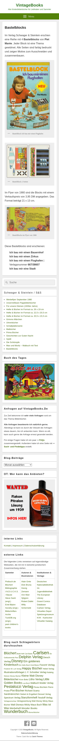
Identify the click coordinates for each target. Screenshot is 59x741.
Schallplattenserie (14, 326)
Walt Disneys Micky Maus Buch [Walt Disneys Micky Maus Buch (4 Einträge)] (26, 704)
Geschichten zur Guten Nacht (19, 336)
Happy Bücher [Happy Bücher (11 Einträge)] (32, 668)
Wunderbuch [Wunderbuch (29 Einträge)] (16, 711)
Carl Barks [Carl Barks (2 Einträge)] (29, 654)
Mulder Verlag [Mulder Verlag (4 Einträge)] (46, 683)
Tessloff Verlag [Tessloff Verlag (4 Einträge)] (45, 697)
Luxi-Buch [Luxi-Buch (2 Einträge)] (26, 683)
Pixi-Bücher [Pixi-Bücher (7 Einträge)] (17, 690)
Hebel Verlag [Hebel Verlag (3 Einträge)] (48, 669)
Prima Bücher (12, 332)
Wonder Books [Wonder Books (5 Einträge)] (29, 708)
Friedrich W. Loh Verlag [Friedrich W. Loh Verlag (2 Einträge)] (12, 669)
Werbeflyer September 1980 (19, 299)
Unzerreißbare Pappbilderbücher (21, 303)
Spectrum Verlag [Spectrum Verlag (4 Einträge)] (12, 697)
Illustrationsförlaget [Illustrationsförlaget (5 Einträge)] (14, 672)
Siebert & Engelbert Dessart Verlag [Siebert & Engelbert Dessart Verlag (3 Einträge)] (35, 694)
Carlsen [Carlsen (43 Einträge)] (41, 652)
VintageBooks (29, 5)
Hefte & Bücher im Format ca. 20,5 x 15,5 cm (26, 316)
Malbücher (11, 329)
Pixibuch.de (10, 581)
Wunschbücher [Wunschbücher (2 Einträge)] (33, 712)
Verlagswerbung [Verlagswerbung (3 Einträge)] (24, 701)
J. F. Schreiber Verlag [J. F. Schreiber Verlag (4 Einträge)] (35, 672)
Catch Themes (37, 736)
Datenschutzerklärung (34, 545)
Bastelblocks (12, 349)
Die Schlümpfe (13, 342)
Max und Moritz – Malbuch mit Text (22, 345)
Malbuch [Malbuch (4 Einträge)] (35, 683)
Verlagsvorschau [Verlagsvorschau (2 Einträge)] (10, 701)
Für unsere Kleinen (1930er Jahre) (22, 306)
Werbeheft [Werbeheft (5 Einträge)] (15, 708)
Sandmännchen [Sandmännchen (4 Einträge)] (12, 694)
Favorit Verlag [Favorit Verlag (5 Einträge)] (47, 664)
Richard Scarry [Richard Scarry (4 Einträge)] (32, 690)
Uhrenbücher (12, 322)
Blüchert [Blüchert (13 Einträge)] (10, 653)
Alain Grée (26, 581)
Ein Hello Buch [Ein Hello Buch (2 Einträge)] (24, 665)
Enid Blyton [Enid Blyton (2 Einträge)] (35, 665)
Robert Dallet (27, 601)
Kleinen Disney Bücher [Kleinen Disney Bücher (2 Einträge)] (12, 676)
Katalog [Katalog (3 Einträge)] (50, 672)
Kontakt (7, 545)
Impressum (18, 545)
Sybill (8, 339)
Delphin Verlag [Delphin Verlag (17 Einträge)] (31, 657)
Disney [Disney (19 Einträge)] (17, 661)
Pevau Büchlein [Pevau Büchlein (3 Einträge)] (40, 687)
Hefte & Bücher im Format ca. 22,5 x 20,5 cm (26, 312)
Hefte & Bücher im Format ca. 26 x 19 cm (25, 309)
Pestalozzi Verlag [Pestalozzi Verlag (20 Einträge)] (18, 686)
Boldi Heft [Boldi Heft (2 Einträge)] (20, 654)
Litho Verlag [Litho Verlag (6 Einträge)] (36, 679)
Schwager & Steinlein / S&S (23, 292)
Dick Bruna (26, 585)
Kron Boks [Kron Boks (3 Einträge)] (23, 679)
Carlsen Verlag (43, 608)
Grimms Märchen (14, 319)
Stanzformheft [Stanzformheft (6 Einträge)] (29, 697)
